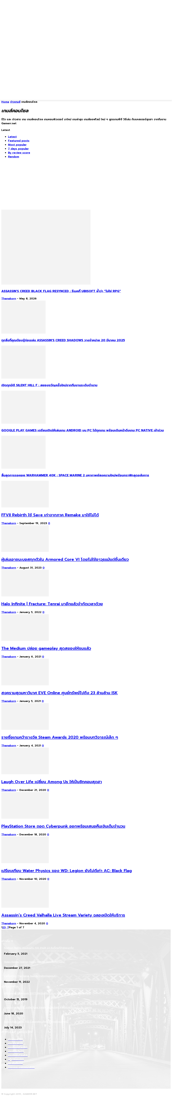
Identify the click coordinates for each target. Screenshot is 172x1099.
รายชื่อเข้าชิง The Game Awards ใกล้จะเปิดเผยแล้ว (30, 976)
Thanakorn (8, 299)
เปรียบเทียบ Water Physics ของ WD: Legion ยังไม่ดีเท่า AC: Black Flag (66, 871)
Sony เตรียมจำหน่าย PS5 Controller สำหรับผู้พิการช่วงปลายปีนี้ (36, 1021)
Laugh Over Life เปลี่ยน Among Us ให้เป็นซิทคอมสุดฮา (51, 782)
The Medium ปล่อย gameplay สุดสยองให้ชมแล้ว (46, 648)
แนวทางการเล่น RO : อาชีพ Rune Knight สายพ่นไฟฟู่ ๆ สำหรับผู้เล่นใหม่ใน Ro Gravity (48, 1007)
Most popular (17, 145)
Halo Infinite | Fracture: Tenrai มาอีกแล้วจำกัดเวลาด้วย (52, 604)
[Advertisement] (76, 92)
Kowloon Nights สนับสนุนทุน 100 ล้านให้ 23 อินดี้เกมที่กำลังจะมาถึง (39, 948)
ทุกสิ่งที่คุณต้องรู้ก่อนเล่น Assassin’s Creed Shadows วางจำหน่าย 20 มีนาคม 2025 (63, 340)
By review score (19, 153)
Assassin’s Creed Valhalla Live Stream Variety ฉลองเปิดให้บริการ (63, 915)
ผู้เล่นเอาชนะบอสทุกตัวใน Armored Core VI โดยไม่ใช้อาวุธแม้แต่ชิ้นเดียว (65, 559)
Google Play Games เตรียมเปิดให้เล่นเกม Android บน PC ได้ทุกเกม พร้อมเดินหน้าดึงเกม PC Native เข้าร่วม (82, 430)
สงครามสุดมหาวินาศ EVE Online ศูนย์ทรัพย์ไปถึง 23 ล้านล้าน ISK (59, 693)
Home (5, 102)
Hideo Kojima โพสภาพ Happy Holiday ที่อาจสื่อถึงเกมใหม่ (34, 962)
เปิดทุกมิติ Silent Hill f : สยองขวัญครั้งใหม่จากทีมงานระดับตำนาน (49, 385)
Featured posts (18, 141)
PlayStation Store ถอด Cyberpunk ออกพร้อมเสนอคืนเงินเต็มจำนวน (63, 826)
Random (13, 157)
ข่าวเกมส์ (15, 102)
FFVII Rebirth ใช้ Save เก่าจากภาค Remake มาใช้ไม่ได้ (50, 515)
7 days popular (18, 149)
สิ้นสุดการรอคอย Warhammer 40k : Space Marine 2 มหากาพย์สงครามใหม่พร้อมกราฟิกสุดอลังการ (75, 475)
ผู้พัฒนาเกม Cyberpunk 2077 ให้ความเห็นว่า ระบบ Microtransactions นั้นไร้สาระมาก (47, 993)
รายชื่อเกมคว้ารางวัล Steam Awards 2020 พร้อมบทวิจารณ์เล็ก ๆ (59, 737)
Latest (12, 137)
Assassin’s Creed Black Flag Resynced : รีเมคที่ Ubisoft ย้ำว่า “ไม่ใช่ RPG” (61, 291)
